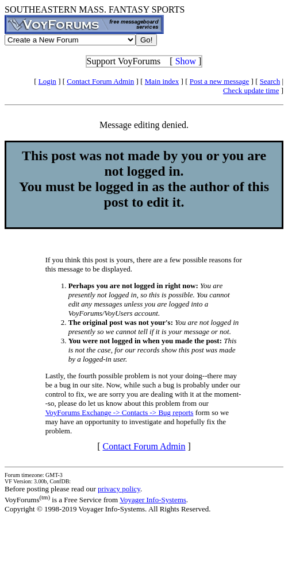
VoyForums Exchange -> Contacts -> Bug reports (119, 412)
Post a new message (219, 81)
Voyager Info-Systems (153, 499)
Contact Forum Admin (100, 81)
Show (185, 61)
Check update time (251, 90)
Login (47, 81)
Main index (162, 81)
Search (270, 81)
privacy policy (119, 488)
